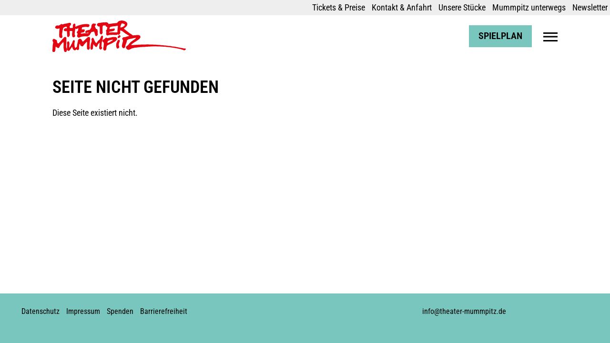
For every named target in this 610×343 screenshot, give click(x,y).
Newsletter (590, 7)
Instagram (298, 307)
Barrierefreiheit (163, 311)
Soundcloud (330, 307)
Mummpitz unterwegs (529, 7)
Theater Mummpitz (84, 25)
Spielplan (500, 35)
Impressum (83, 311)
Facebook (281, 307)
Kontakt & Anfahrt (402, 7)
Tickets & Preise (338, 7)
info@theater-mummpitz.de (464, 311)
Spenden (120, 311)
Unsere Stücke (462, 7)
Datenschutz (40, 311)
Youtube (314, 307)
